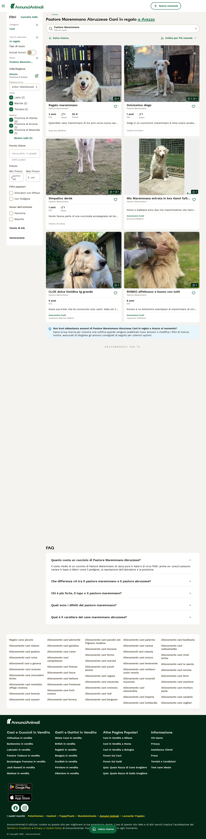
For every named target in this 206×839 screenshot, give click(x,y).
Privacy (155, 743)
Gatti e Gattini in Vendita (76, 732)
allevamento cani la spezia (177, 664)
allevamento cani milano (24, 645)
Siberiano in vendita (67, 773)
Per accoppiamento (23, 61)
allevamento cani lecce (61, 672)
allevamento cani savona (176, 670)
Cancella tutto (29, 17)
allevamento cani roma (23, 657)
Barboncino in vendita (20, 743)
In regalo (17, 53)
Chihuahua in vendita (19, 737)
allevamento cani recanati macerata (139, 680)
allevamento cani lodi (98, 693)
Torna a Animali (19, 24)
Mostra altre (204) (29, 157)
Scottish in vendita (66, 761)
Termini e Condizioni (163, 761)
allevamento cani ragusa (100, 675)
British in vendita (65, 743)
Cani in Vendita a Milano (117, 737)
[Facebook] (15, 808)
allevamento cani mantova (177, 681)
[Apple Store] (20, 797)
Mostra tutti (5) (23, 233)
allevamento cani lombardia (140, 702)
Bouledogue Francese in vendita (26, 761)
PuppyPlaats (67, 816)
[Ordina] (178, 38)
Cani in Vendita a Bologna (118, 749)
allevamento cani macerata (102, 681)
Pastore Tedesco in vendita (23, 755)
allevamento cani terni (175, 675)
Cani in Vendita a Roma (117, 743)
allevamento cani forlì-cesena (61, 692)
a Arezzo (146, 19)
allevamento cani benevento (140, 663)
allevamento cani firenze (62, 666)
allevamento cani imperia (138, 696)
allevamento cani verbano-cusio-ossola (139, 671)
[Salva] (115, 106)
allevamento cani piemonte (63, 639)
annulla (33, 80)
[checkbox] (11, 97)
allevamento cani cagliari (176, 702)
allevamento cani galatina (63, 645)
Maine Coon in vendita (68, 737)
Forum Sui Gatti (112, 761)
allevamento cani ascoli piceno (99, 668)
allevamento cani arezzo (138, 657)
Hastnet (51, 816)
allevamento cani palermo (139, 639)
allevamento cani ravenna (25, 669)
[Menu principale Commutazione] (3, 6)
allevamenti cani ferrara (62, 699)
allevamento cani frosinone (63, 684)
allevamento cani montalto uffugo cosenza (25, 686)
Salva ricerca (59, 38)
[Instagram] (25, 808)
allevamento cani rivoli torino (175, 656)
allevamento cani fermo (99, 654)
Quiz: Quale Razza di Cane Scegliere (125, 767)
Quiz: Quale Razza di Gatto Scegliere (125, 773)
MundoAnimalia (87, 816)
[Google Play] (20, 787)
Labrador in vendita (18, 749)
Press (154, 755)
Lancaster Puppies (133, 816)
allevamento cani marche (100, 660)
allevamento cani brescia (24, 693)
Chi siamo (157, 737)
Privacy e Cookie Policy (47, 828)
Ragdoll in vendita (66, 749)
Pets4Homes (35, 816)
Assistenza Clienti (162, 749)
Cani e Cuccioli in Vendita (28, 732)
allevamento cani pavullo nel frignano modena (102, 641)
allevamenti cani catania (138, 651)
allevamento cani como (61, 651)
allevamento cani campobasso (57, 659)
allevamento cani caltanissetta (171, 647)
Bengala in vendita (66, 755)
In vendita (18, 45)
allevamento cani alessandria (133, 689)
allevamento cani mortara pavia (177, 689)
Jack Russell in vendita (21, 767)
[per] (33, 273)
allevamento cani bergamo (101, 699)
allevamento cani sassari (24, 699)
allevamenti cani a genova (25, 663)
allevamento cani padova (24, 651)
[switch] (31, 73)
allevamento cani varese (138, 645)
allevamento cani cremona (101, 687)
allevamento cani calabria (177, 696)
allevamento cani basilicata (178, 639)
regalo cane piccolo (21, 639)
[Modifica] (36, 171)
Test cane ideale (161, 767)
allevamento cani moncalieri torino (26, 677)
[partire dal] (16, 273)
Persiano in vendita (66, 767)
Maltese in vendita (18, 773)
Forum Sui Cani (112, 755)
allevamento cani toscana (101, 649)
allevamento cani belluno (62, 678)
